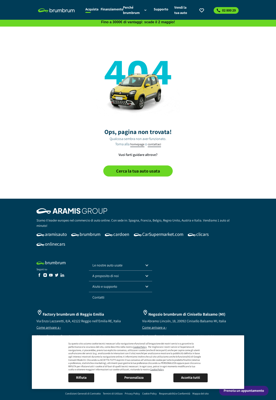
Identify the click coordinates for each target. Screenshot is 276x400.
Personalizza (134, 377)
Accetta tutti (190, 377)
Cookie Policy (140, 346)
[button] (121, 265)
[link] (59, 10)
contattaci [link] (154, 144)
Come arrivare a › (48, 327)
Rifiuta (81, 377)
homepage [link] (137, 144)
